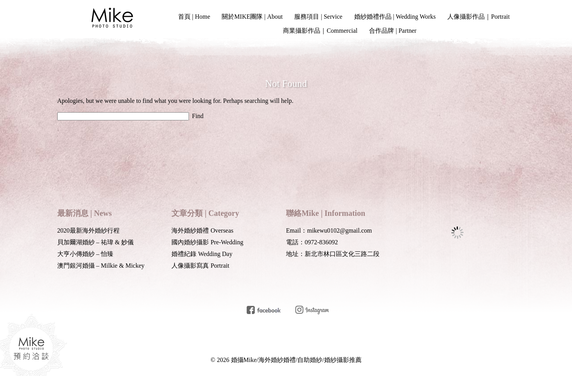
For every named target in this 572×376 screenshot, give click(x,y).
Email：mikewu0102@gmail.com (329, 230)
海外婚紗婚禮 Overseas (202, 230)
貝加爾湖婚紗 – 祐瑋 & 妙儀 (95, 242)
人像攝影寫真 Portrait (200, 265)
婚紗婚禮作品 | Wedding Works (395, 17)
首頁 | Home (194, 17)
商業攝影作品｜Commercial (320, 31)
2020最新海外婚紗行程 (88, 230)
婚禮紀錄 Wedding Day (201, 254)
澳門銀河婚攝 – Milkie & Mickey (101, 265)
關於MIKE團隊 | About (252, 17)
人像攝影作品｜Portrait (478, 17)
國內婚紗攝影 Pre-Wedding (207, 242)
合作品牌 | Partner (392, 31)
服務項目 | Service (318, 17)
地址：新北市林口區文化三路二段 (333, 254)
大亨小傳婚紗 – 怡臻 (85, 254)
